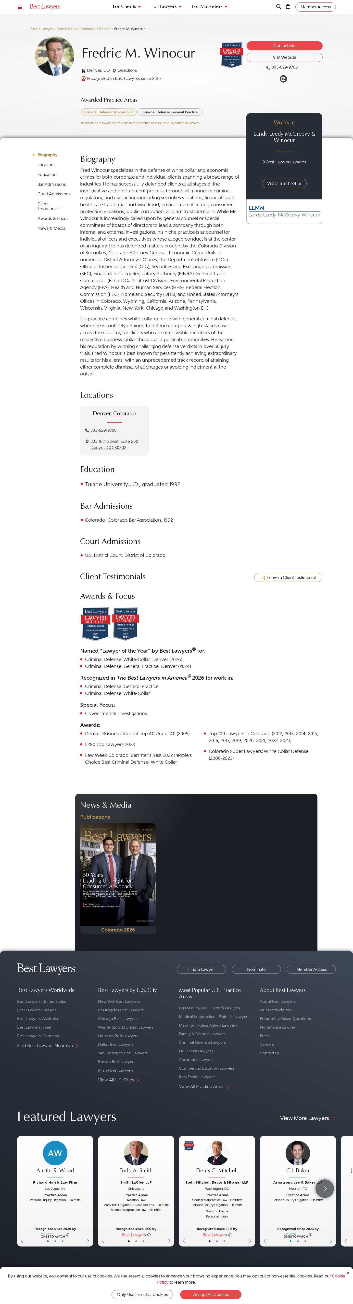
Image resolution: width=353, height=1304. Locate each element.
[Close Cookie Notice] (348, 1272)
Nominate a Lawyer (277, 1027)
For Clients (124, 6)
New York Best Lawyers (119, 1001)
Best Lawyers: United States (41, 1001)
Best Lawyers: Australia (37, 1018)
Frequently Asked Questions (285, 1018)
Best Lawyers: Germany (38, 1035)
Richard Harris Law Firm (55, 1182)
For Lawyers (164, 6)
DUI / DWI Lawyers (196, 1051)
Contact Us (269, 1053)
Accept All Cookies (211, 1294)
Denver (105, 29)
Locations (46, 164)
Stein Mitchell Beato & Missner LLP (217, 1182)
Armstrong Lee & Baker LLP (298, 1182)
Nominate (256, 969)
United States (66, 29)
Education (47, 174)
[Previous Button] (21, 1191)
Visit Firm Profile (284, 183)
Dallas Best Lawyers (116, 1044)
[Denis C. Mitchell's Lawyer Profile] (217, 1160)
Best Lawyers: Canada (37, 1010)
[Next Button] (89, 1191)
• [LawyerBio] (55, 1241)
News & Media (51, 228)
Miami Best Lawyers (116, 1070)
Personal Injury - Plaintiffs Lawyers (209, 1008)
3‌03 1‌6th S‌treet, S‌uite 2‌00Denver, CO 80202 (114, 444)
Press (264, 1035)
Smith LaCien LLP (136, 1182)
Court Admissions (54, 194)
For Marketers (207, 6)
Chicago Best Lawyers (118, 1018)
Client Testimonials (49, 206)
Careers (267, 1044)
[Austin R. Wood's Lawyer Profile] (55, 1160)
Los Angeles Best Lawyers (121, 1010)
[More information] (67, 1234)
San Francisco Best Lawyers (123, 1053)
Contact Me (284, 45)
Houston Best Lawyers (118, 1035)
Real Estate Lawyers (196, 1077)
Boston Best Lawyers (116, 1061)
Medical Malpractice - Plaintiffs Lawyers (214, 1016)
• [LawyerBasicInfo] (48, 1241)
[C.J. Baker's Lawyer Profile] (298, 1160)
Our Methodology (276, 1010)
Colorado (88, 29)
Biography (48, 154)
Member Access (311, 969)
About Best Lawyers (278, 1001)
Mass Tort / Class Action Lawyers (208, 1025)
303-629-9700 (103, 430)
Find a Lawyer (41, 29)
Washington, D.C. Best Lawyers (125, 1027)
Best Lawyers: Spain (34, 1027)
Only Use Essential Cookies (142, 1294)
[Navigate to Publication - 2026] (118, 878)
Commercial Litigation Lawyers (206, 1068)
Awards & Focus (53, 218)
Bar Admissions (52, 184)
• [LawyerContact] (62, 1241)
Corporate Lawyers (196, 1059)
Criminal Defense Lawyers (202, 1042)
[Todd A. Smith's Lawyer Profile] (136, 1160)
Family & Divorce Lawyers (202, 1034)
